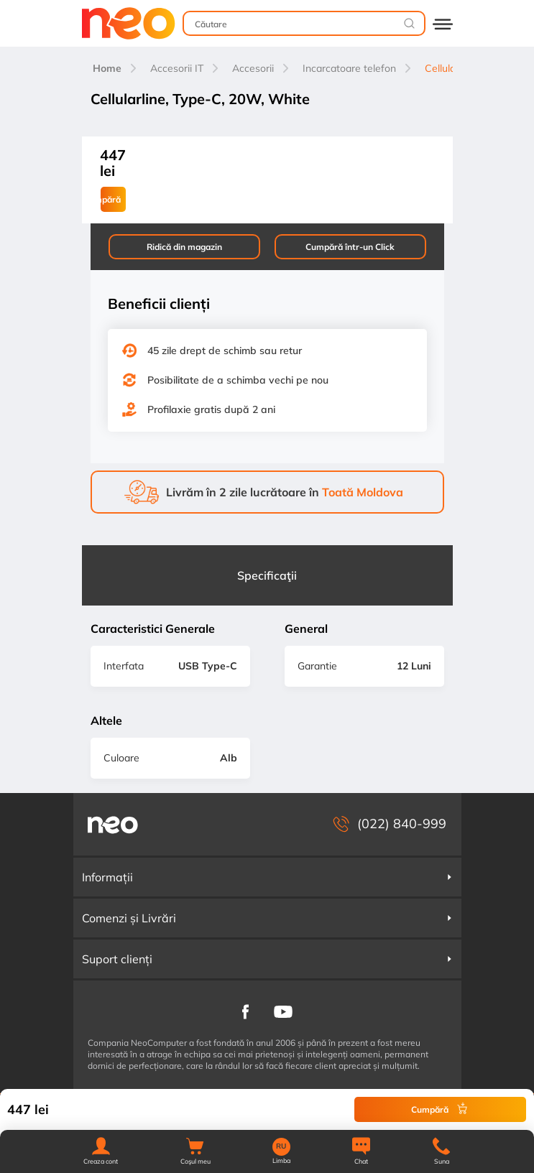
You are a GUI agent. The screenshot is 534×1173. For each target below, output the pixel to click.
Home (107, 68)
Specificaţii (267, 575)
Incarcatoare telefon (349, 68)
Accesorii (253, 68)
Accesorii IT (176, 68)
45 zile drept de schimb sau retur (224, 350)
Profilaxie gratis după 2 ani (211, 409)
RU (281, 1146)
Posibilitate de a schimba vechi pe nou (237, 380)
